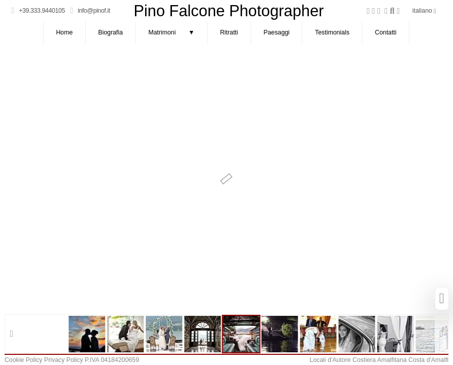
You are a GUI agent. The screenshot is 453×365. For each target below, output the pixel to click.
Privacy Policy (63, 359)
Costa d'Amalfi (428, 359)
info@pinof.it (94, 10)
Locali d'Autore (330, 359)
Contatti (385, 32)
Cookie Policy (24, 359)
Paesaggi (277, 32)
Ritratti (229, 32)
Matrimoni (177, 32)
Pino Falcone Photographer (228, 11)
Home (64, 32)
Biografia (110, 32)
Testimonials (332, 32)
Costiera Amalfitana (380, 359)
